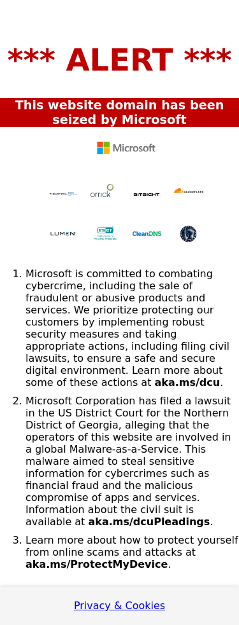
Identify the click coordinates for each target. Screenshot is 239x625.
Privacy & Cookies (119, 606)
